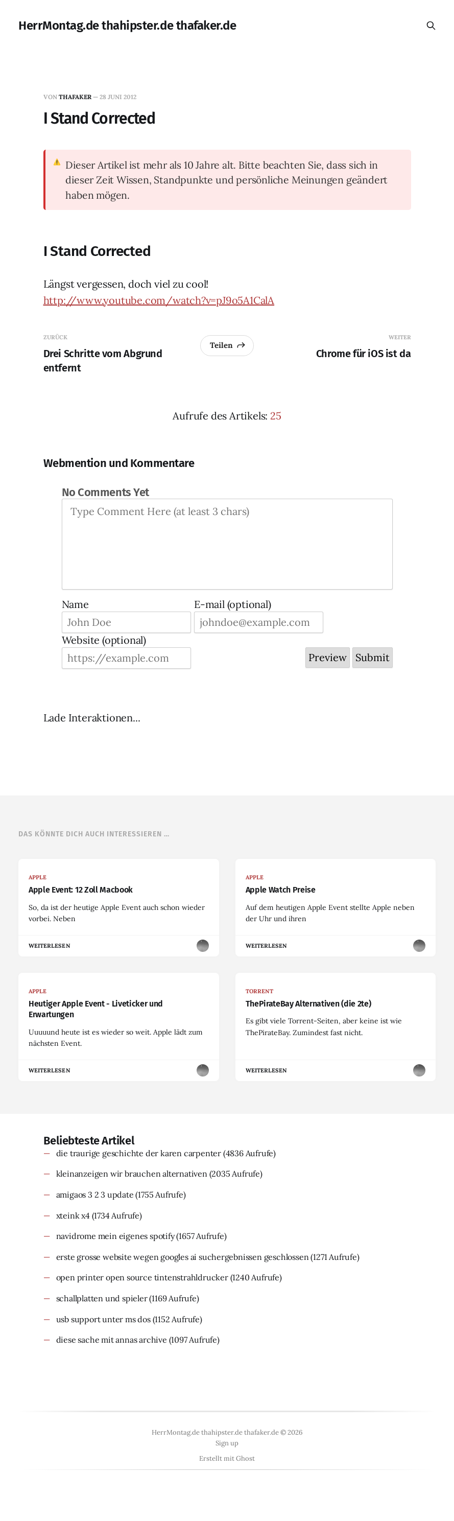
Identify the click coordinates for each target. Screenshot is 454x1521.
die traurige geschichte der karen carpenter (138, 1153)
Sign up (227, 1443)
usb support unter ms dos (103, 1319)
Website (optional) (104, 640)
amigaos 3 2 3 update (95, 1194)
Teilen (228, 345)
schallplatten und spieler (102, 1298)
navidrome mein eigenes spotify (115, 1236)
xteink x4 (73, 1215)
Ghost (245, 1458)
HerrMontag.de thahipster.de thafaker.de (127, 25)
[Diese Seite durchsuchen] (431, 25)
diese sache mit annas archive (111, 1340)
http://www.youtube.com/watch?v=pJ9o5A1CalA (159, 300)
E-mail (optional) (232, 604)
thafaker (75, 97)
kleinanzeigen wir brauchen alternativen (131, 1173)
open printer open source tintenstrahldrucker (142, 1277)
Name (75, 604)
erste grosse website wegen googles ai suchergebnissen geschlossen (182, 1257)
